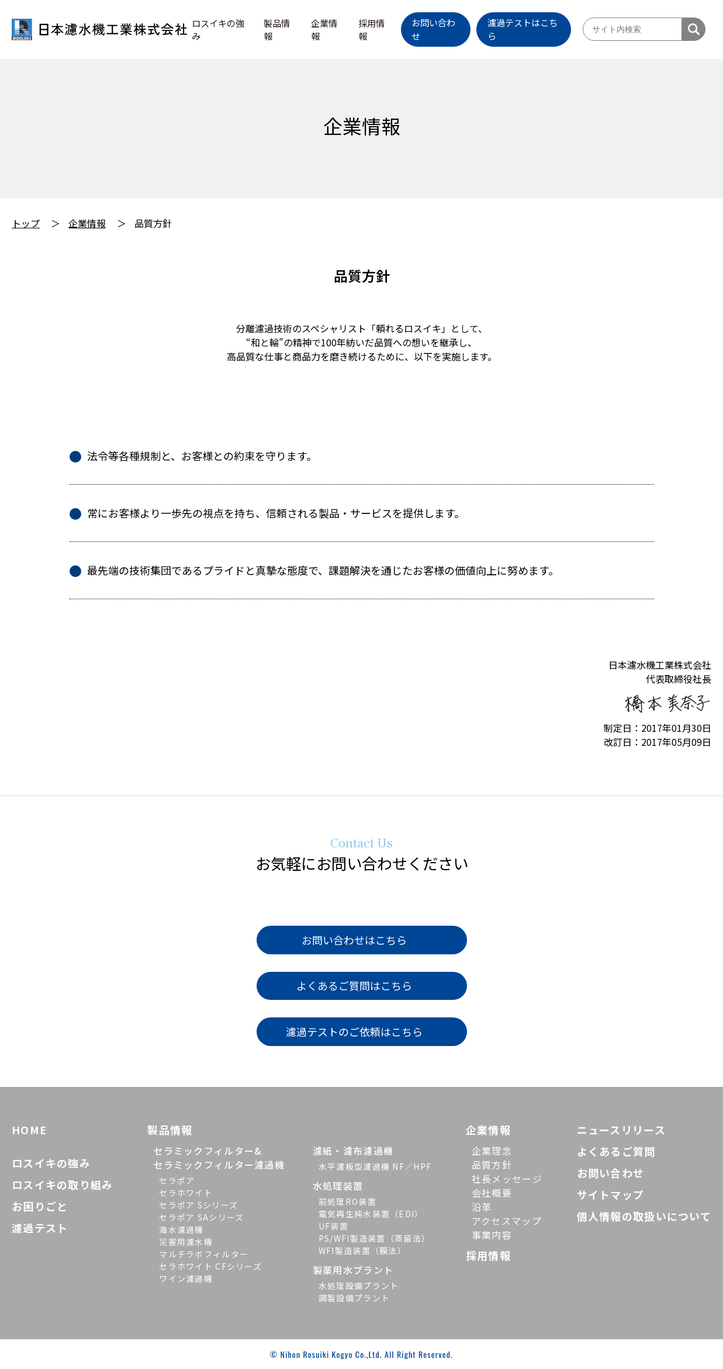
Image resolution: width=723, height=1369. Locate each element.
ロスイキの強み (218, 29)
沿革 (482, 1207)
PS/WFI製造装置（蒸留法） (374, 1238)
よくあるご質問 (616, 1151)
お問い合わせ (433, 29)
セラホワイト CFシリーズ (210, 1266)
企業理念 (492, 1151)
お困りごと (40, 1206)
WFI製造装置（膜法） (362, 1250)
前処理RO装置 (347, 1201)
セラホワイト (186, 1192)
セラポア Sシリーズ (198, 1205)
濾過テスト (40, 1227)
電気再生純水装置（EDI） (371, 1213)
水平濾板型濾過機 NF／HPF (375, 1166)
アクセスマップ (507, 1221)
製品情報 (277, 29)
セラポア (177, 1180)
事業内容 (492, 1235)
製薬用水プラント (353, 1270)
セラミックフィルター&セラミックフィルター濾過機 (219, 1158)
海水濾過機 (181, 1229)
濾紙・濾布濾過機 (353, 1151)
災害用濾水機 (186, 1242)
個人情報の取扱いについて (644, 1216)
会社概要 (492, 1193)
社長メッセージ (507, 1179)
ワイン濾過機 (186, 1278)
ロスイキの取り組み (62, 1184)
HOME (29, 1129)
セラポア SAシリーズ (201, 1217)
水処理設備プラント (359, 1285)
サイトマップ (611, 1194)
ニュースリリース (621, 1129)
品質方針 (492, 1165)
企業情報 (324, 29)
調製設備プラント (354, 1298)
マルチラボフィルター (203, 1254)
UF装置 (333, 1226)
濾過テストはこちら (522, 29)
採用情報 (371, 29)
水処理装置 (338, 1186)
